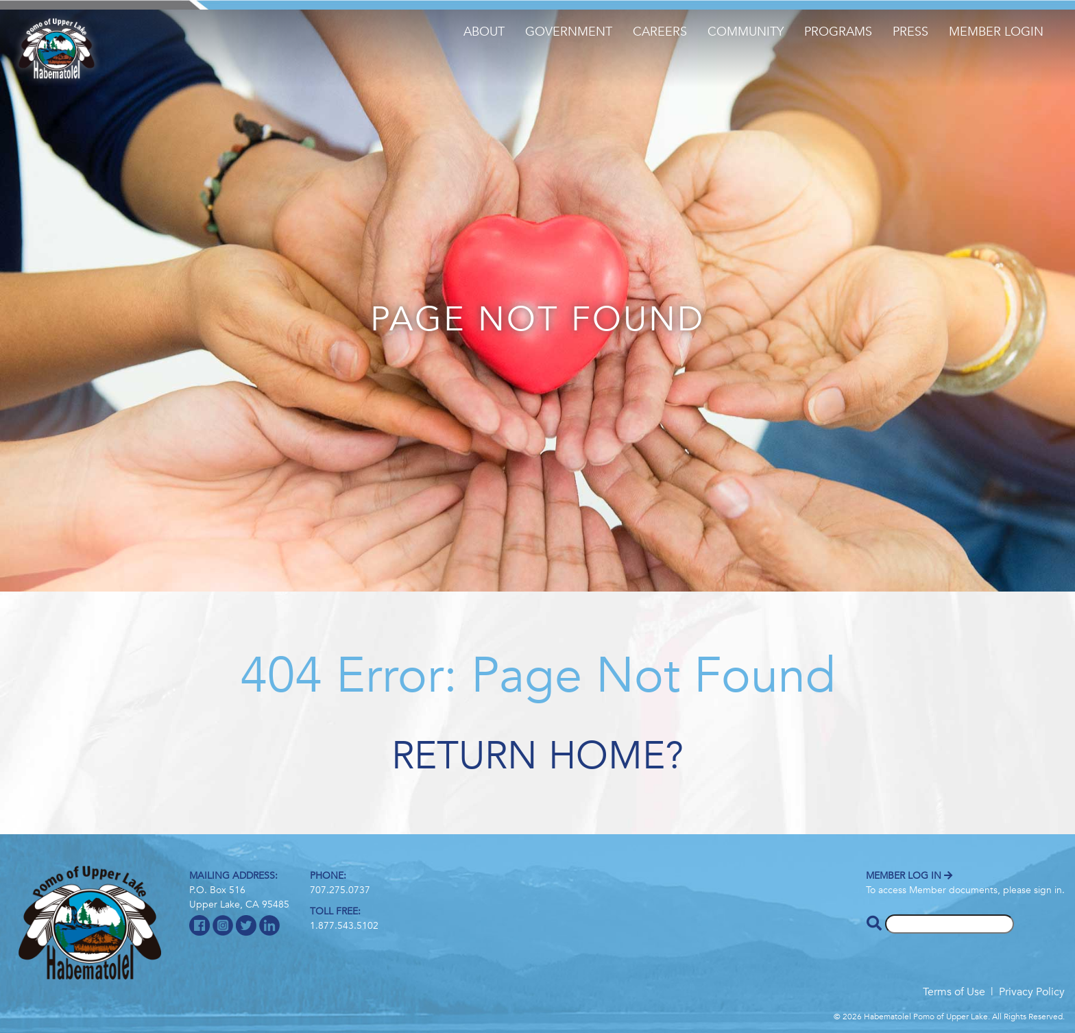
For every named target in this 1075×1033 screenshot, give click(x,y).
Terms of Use (954, 991)
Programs (838, 31)
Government (568, 31)
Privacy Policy (1032, 991)
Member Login (996, 31)
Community (746, 31)
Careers (660, 31)
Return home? (537, 756)
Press (910, 31)
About (484, 31)
